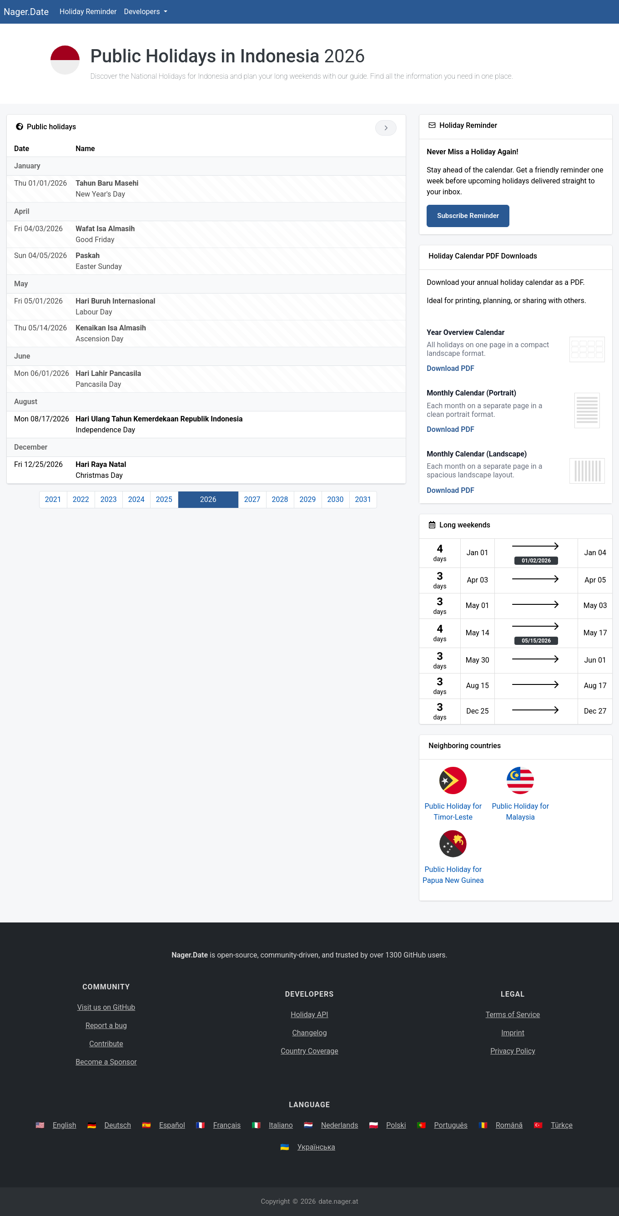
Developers (142, 11)
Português (451, 1125)
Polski (396, 1125)
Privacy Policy (512, 1051)
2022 (81, 499)
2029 (308, 499)
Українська (316, 1147)
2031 (363, 499)
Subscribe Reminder (468, 216)
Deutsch (118, 1125)
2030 (335, 499)
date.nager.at (338, 1201)
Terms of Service (513, 1014)
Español (172, 1125)
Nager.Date (26, 11)
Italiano (281, 1125)
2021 (53, 499)
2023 (109, 499)
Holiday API (309, 1014)
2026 (208, 499)
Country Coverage (309, 1051)
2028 (280, 499)
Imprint (512, 1033)
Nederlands (339, 1125)
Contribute (106, 1043)
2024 (136, 499)
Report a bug (106, 1025)
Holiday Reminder (88, 11)
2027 (252, 499)
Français (227, 1125)
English (64, 1125)
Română (509, 1125)
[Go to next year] (386, 128)
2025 (164, 499)
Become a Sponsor (105, 1062)
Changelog (309, 1033)
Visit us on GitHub (106, 1007)
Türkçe (562, 1125)
